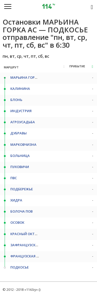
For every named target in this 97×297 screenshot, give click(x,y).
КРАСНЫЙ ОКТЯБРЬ (26, 233)
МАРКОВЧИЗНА (23, 144)
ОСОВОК (17, 222)
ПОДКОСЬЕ (19, 267)
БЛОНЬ (16, 99)
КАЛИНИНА (20, 88)
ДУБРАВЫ (18, 133)
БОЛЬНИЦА (20, 155)
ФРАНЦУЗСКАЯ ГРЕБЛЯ (29, 256)
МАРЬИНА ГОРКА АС (27, 77)
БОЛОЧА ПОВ (21, 211)
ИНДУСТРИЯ (21, 110)
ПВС (13, 178)
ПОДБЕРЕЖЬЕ (21, 189)
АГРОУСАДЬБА (22, 122)
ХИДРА (16, 200)
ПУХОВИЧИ (19, 166)
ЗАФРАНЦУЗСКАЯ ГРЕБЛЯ (31, 245)
